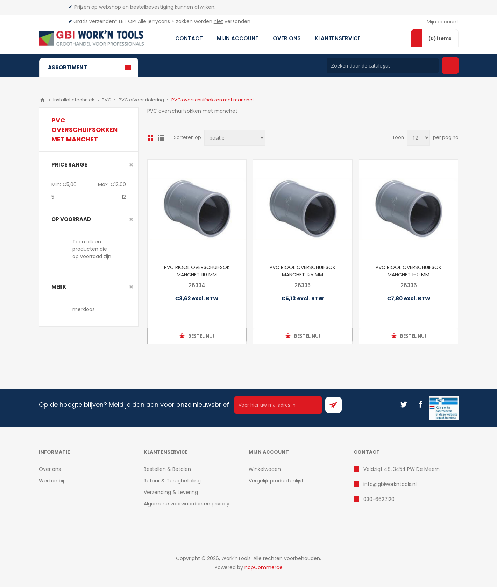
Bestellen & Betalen (167, 469)
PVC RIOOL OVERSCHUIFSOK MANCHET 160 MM (408, 271)
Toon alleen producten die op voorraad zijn (91, 249)
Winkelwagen (265, 469)
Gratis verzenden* (95, 21)
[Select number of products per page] (418, 138)
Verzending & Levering (171, 492)
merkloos (83, 309)
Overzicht (150, 138)
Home (42, 100)
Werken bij (51, 480)
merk (58, 286)
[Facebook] (420, 404)
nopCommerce (263, 567)
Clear (131, 164)
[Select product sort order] (234, 138)
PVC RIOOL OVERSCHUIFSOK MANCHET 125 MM (302, 271)
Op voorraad (71, 219)
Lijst (161, 138)
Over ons (50, 469)
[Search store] (383, 65)
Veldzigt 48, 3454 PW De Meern (401, 469)
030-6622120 (379, 499)
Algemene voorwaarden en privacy (186, 503)
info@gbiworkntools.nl (390, 484)
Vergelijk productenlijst (276, 480)
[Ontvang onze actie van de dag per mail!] (278, 405)
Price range (69, 164)
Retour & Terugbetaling (172, 480)
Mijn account (443, 21)
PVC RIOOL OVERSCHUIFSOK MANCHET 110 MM (197, 271)
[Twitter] (403, 404)
